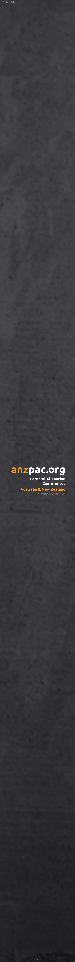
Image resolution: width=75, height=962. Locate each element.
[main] (37, 481)
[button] (73, 2)
